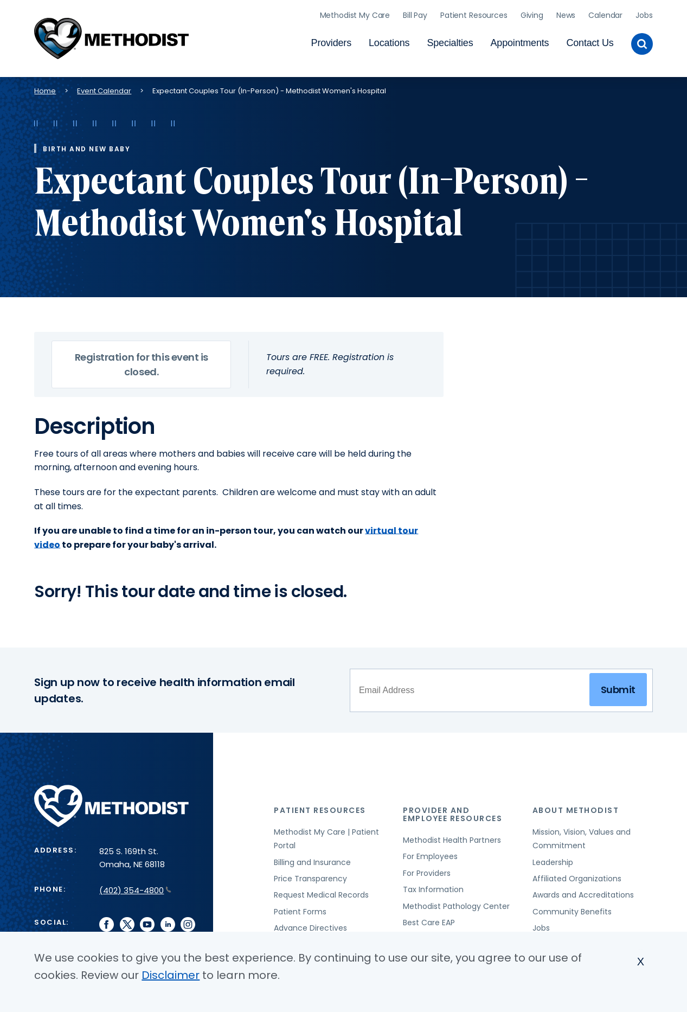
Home (45, 87)
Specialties (450, 41)
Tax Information (433, 886)
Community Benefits (572, 907)
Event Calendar (104, 87)
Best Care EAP (429, 918)
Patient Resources (474, 13)
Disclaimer (171, 975)
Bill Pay (415, 13)
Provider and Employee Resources (452, 810)
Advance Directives (310, 924)
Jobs (643, 13)
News (565, 13)
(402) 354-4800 (135, 886)
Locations (389, 41)
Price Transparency (310, 874)
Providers (331, 41)
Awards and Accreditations (583, 891)
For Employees (430, 853)
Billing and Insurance (312, 858)
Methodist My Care (355, 13)
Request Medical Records (321, 891)
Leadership (552, 858)
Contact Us (589, 41)
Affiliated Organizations (576, 874)
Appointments (520, 41)
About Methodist (575, 806)
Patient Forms (300, 907)
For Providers (427, 869)
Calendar (605, 13)
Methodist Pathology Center (456, 902)
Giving (532, 13)
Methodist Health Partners (452, 836)
